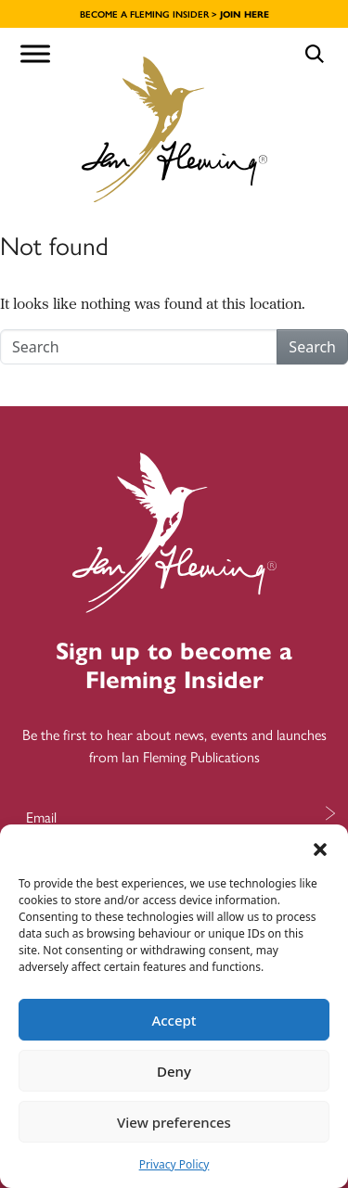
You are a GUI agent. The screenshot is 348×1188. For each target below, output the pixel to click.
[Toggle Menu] (35, 53)
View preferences (174, 1122)
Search (312, 347)
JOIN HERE (244, 14)
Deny (174, 1071)
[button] (320, 847)
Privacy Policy (174, 1164)
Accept (173, 1020)
